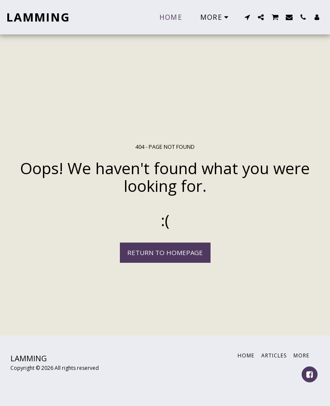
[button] (247, 17)
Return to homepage (165, 252)
